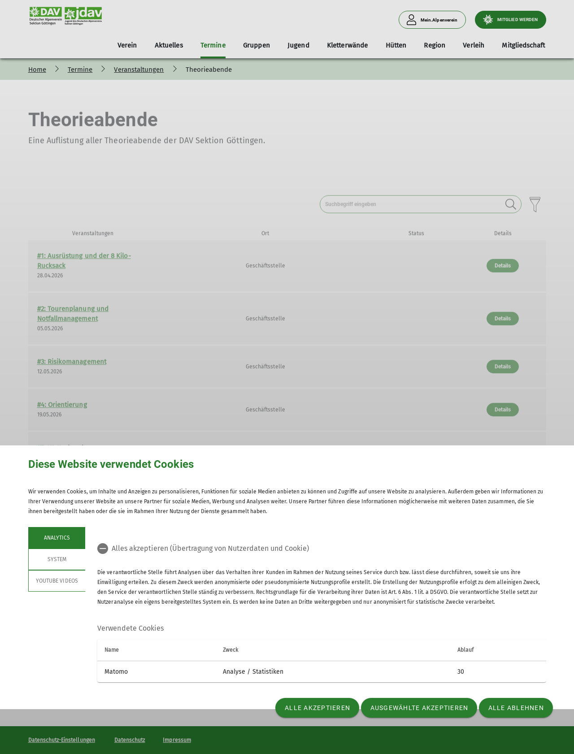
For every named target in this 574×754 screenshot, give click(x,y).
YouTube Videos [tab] (57, 581)
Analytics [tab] (56, 538)
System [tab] (56, 559)
